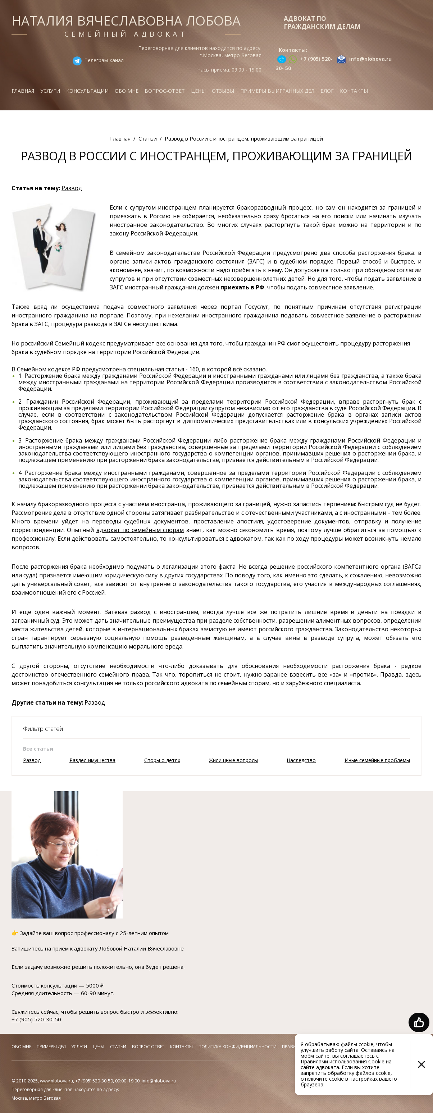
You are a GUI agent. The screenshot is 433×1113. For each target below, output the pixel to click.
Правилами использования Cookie (342, 1061)
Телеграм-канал (104, 60)
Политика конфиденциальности (238, 1047)
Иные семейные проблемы (377, 760)
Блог (327, 90)
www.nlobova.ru (56, 1081)
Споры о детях (162, 760)
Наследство (301, 760)
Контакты (354, 90)
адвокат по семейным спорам (140, 530)
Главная (23, 90)
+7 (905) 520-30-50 (36, 1019)
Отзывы (223, 90)
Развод (71, 188)
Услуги (50, 90)
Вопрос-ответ (165, 90)
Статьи (118, 1047)
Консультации (87, 90)
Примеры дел (51, 1047)
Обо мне (126, 90)
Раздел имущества (92, 760)
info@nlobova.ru (159, 1081)
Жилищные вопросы (233, 760)
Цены (198, 90)
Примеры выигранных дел (277, 90)
